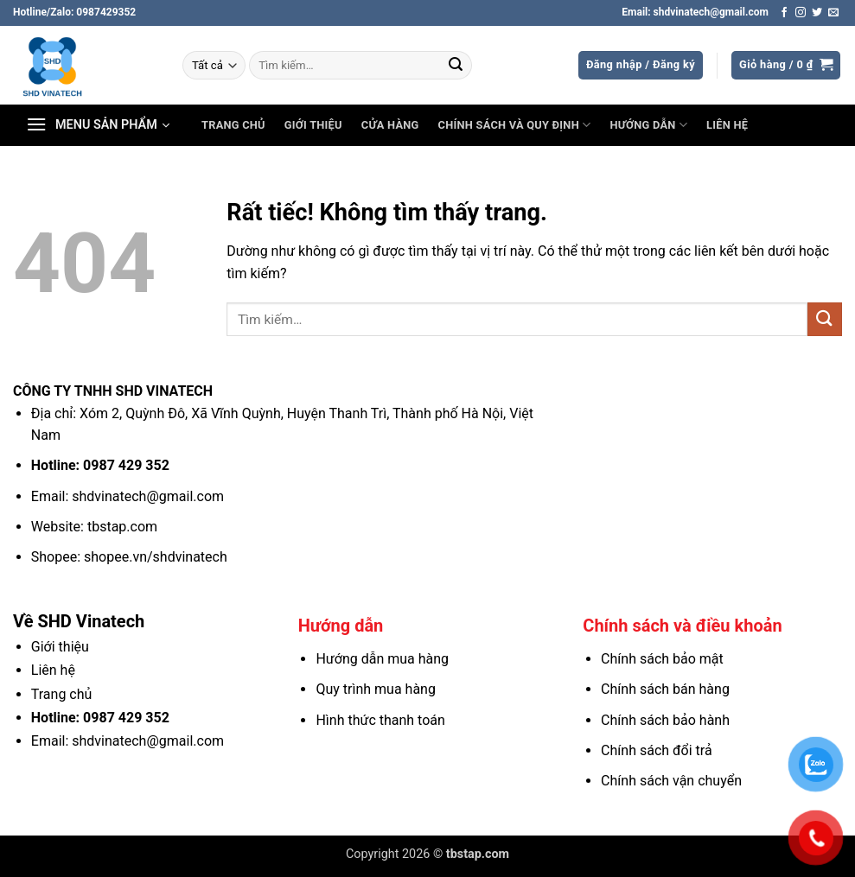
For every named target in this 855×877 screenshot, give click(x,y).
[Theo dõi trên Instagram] (800, 13)
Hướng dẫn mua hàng (382, 659)
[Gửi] (455, 65)
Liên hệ (727, 124)
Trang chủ (233, 124)
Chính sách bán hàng (665, 689)
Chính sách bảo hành (665, 720)
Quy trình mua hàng (375, 689)
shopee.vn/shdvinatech (155, 557)
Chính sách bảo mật (662, 659)
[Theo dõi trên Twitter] (817, 13)
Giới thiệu (313, 124)
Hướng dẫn (648, 125)
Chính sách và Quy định (514, 125)
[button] (640, 65)
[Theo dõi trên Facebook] (784, 13)
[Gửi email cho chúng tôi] (833, 13)
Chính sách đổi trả (656, 750)
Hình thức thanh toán (380, 720)
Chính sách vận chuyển (671, 780)
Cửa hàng (390, 124)
